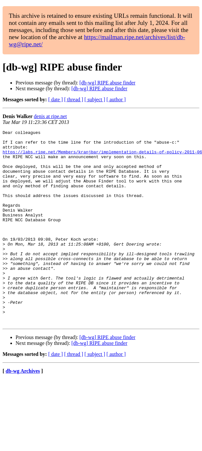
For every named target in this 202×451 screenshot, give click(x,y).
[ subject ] (94, 99)
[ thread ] (73, 99)
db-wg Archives (23, 409)
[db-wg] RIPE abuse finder (107, 82)
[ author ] (116, 99)
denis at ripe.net (50, 116)
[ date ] (55, 99)
